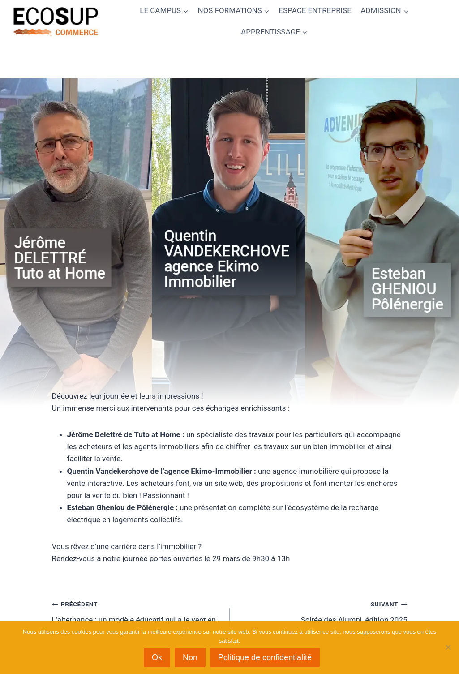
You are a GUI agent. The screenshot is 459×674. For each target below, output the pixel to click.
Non (190, 657)
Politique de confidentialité (265, 657)
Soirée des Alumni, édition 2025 (322, 611)
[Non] (447, 647)
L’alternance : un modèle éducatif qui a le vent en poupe (137, 617)
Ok (157, 657)
